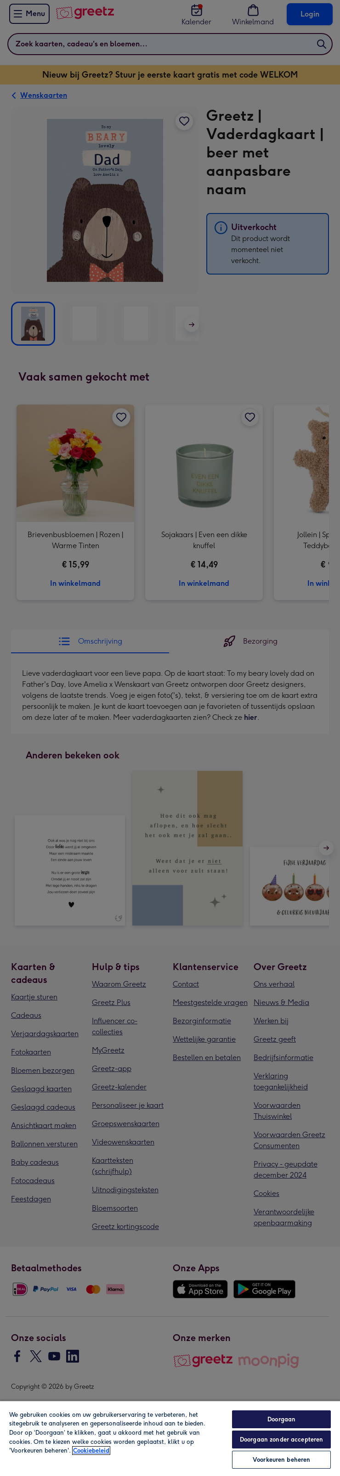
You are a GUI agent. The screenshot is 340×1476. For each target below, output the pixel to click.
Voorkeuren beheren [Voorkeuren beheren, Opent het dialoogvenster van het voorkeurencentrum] (281, 1459)
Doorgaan (281, 1419)
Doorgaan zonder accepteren (281, 1439)
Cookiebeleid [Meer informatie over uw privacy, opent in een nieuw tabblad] (91, 1450)
